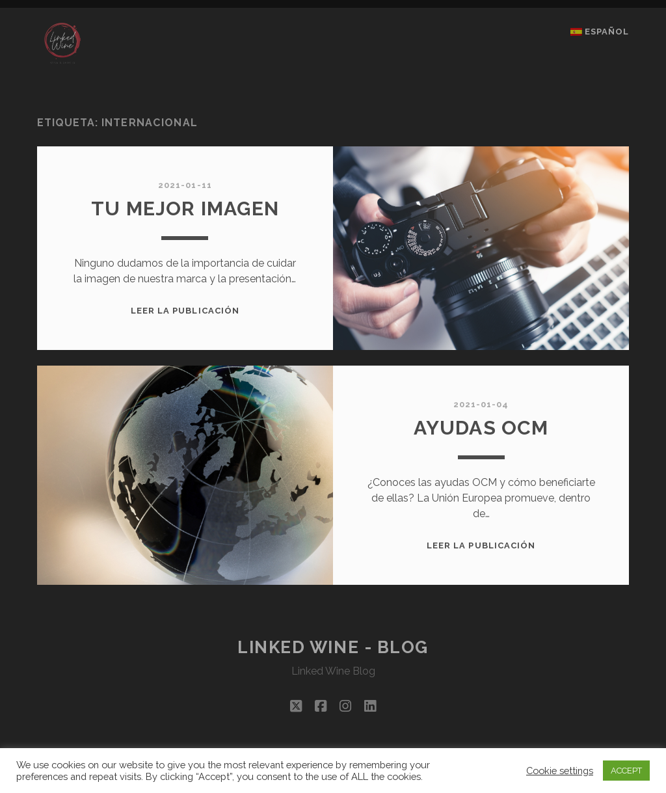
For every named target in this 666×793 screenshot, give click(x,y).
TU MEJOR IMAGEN (185, 208)
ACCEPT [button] (626, 770)
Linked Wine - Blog (333, 647)
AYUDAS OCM (481, 427)
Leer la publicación (185, 311)
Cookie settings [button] (559, 770)
